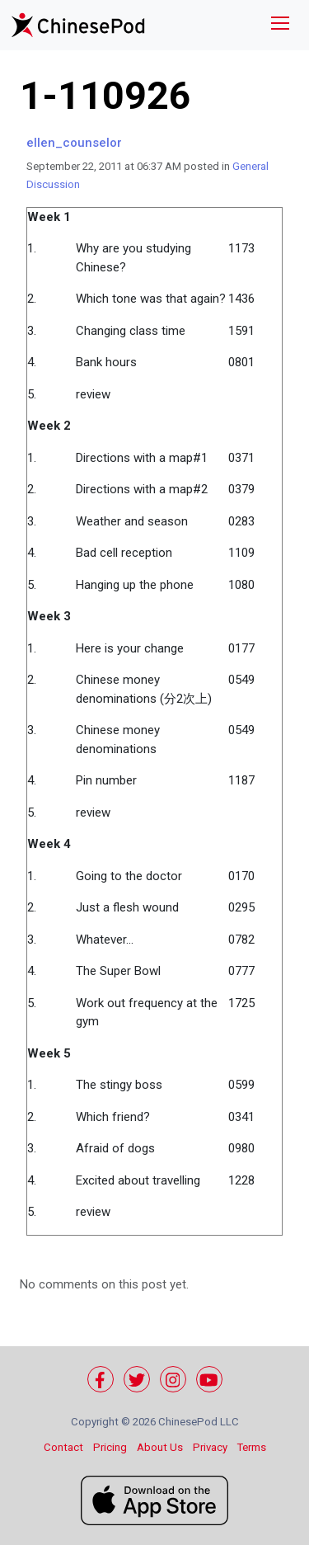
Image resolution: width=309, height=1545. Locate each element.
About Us (160, 1447)
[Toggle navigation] (280, 25)
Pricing (110, 1447)
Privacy (210, 1447)
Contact (63, 1447)
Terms (251, 1447)
